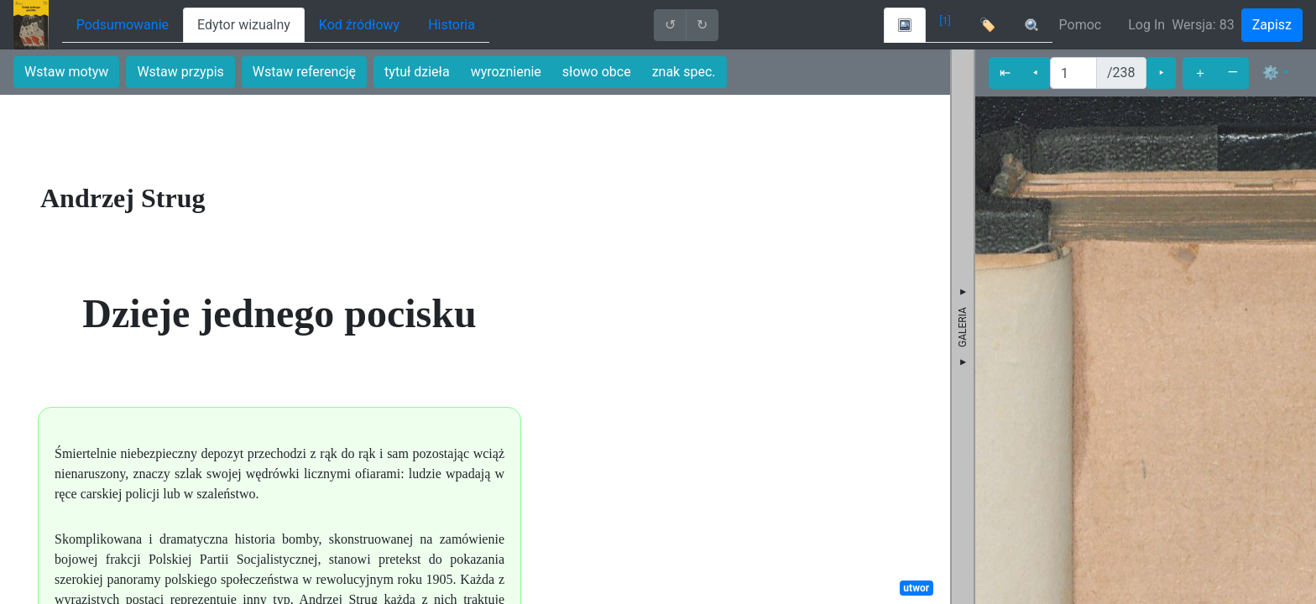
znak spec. (684, 72)
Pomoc (1080, 25)
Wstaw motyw (66, 72)
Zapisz (1272, 25)
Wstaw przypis (180, 72)
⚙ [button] (1270, 73)
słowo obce (596, 72)
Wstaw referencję (304, 72)
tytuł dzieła (417, 72)
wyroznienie (506, 72)
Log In (1146, 25)
